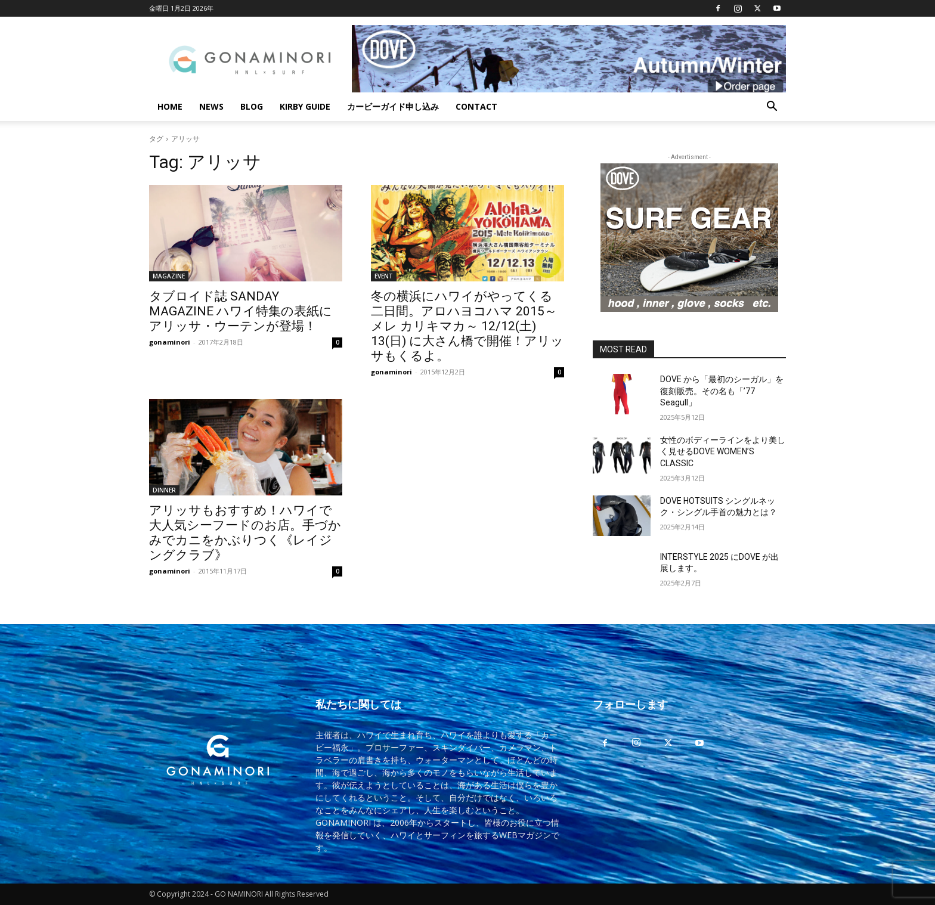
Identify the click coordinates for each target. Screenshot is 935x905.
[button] (771, 107)
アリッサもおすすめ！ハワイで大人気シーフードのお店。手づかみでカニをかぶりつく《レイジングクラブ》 (245, 532)
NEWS (211, 106)
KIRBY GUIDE (305, 106)
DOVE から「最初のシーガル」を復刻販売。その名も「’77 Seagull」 (722, 390)
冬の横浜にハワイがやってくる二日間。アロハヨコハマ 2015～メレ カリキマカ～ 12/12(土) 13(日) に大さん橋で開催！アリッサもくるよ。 (467, 326)
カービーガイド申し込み (393, 106)
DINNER (164, 490)
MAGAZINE (169, 276)
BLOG (251, 106)
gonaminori (169, 341)
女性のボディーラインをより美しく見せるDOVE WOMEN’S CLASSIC (722, 451)
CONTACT (476, 106)
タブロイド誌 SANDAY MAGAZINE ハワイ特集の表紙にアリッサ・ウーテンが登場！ (240, 311)
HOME (169, 106)
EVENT (383, 276)
